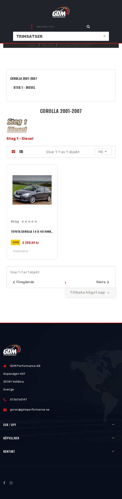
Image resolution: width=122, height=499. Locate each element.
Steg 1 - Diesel (24, 87)
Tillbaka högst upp (90, 292)
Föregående (22, 282)
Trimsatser (29, 36)
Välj (103, 151)
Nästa (104, 282)
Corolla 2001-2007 (23, 78)
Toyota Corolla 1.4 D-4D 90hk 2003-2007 (32, 231)
